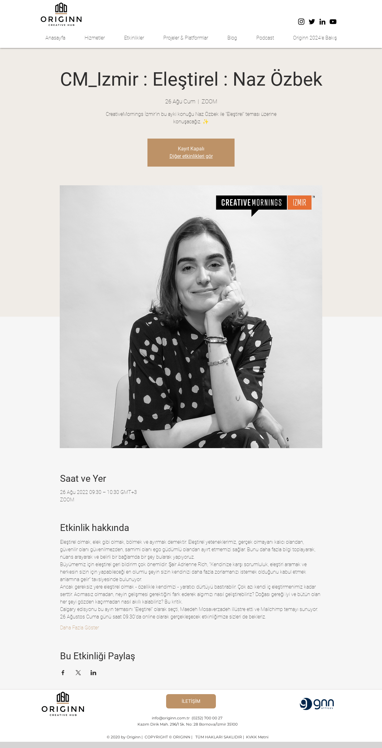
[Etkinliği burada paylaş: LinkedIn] (93, 672)
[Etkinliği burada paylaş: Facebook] (63, 672)
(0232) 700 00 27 (207, 718)
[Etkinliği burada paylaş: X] (78, 672)
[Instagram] (301, 21)
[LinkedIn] (322, 21)
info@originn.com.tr (171, 718)
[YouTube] (333, 21)
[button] (99, 38)
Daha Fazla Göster (79, 628)
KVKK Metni (256, 737)
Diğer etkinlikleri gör (191, 156)
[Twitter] (312, 21)
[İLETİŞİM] (191, 701)
